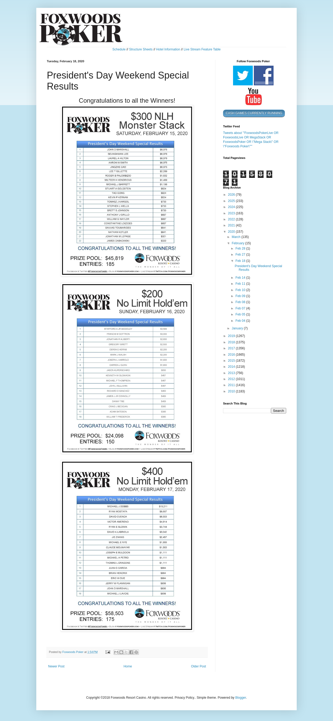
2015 (232, 360)
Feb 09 (240, 296)
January (238, 328)
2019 (232, 336)
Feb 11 (240, 284)
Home (128, 666)
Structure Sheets (141, 49)
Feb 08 (240, 302)
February (238, 243)
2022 (232, 219)
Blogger (240, 697)
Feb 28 (240, 248)
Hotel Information (168, 49)
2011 (232, 385)
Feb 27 (240, 254)
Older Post (198, 666)
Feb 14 (240, 277)
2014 (232, 367)
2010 (232, 391)
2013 (232, 373)
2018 (232, 342)
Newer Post (56, 666)
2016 (232, 354)
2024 (232, 207)
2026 (232, 194)
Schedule (118, 49)
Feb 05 (240, 314)
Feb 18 (240, 261)
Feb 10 (240, 290)
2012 (232, 379)
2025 (232, 201)
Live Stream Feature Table (202, 49)
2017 (232, 348)
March (236, 237)
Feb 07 (240, 308)
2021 (232, 225)
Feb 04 (240, 321)
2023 (232, 213)
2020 (232, 232)
